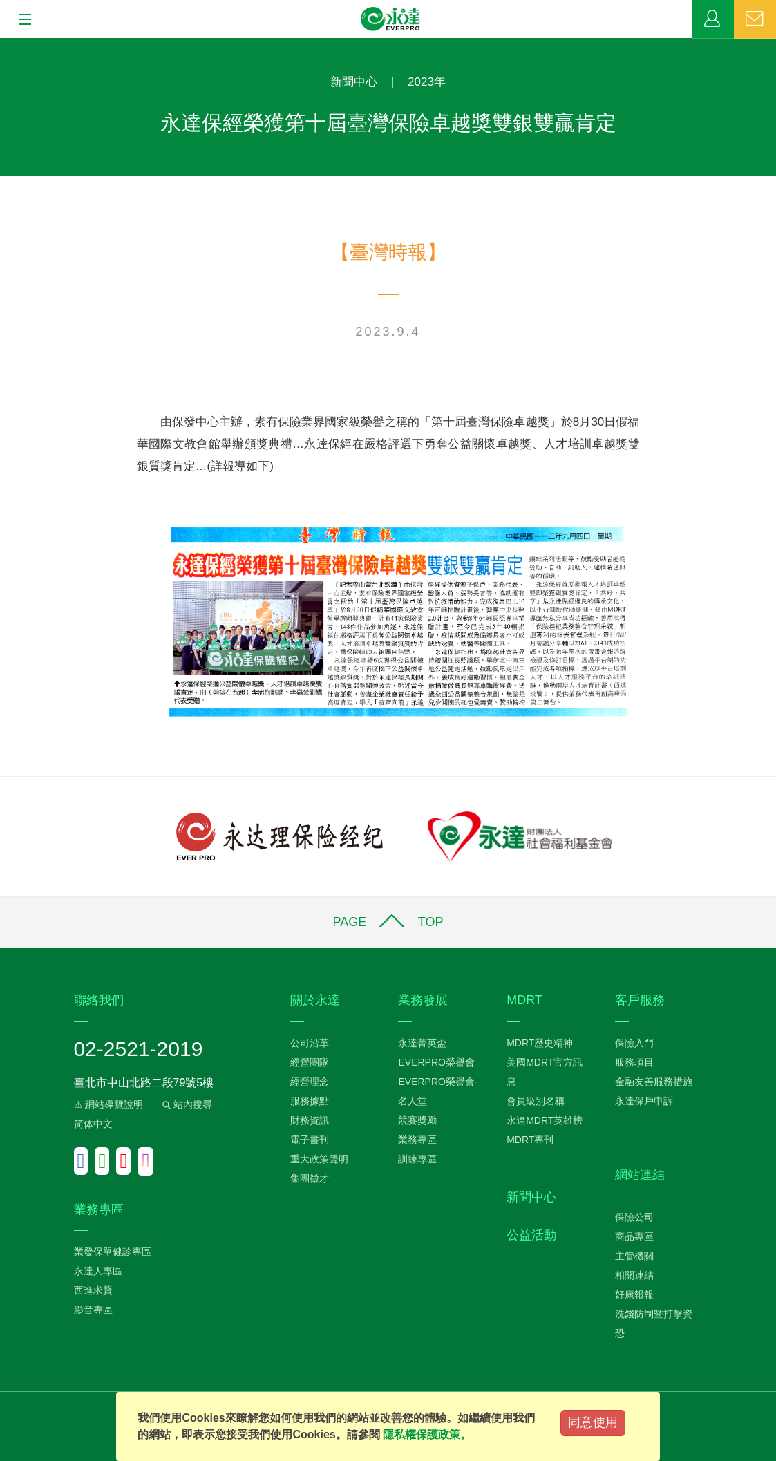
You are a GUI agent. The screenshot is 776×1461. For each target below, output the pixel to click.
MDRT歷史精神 (540, 1042)
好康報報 (634, 1294)
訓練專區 (417, 1159)
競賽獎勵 (417, 1120)
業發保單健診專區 (112, 1251)
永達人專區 (98, 1270)
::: (4, 45)
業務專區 (713, 19)
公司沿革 (309, 1042)
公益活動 (531, 1235)
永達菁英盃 (422, 1042)
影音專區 (93, 1309)
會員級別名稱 (536, 1100)
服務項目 (634, 1062)
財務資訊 (309, 1120)
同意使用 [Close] (593, 1422)
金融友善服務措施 (653, 1081)
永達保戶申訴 (644, 1100)
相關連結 (634, 1275)
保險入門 (634, 1042)
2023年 (427, 81)
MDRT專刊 (530, 1139)
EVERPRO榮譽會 (436, 1062)
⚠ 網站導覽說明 (109, 1104)
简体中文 (93, 1123)
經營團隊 (309, 1062)
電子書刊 (309, 1139)
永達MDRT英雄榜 (545, 1120)
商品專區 (634, 1236)
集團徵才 (309, 1178)
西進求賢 (93, 1290)
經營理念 (309, 1081)
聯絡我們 (755, 19)
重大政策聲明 (319, 1159)
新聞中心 (353, 81)
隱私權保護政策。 (427, 1434)
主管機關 (634, 1255)
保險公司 (634, 1217)
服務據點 (309, 1100)
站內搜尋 (186, 1104)
